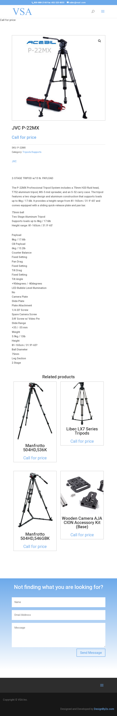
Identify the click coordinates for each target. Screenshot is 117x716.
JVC (14, 161)
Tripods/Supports (32, 152)
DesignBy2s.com (104, 708)
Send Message (91, 653)
